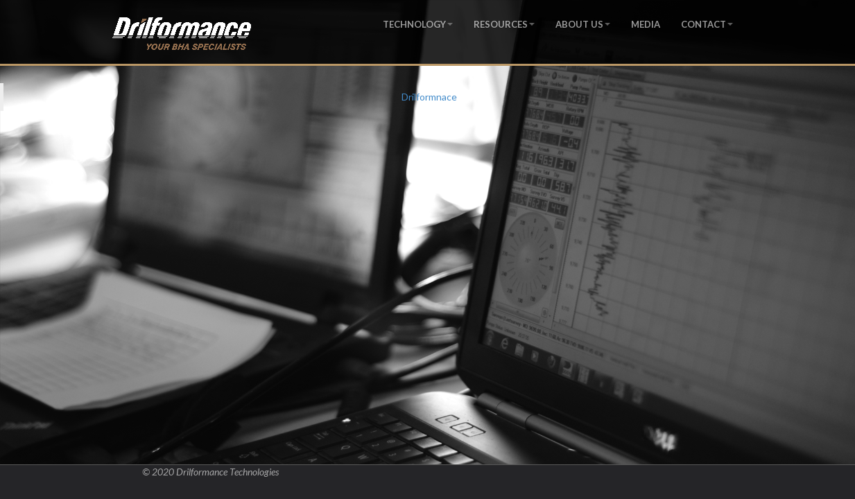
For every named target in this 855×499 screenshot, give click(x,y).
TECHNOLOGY (418, 24)
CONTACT (707, 24)
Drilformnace (429, 97)
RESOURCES (504, 24)
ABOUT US (582, 24)
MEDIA (645, 24)
